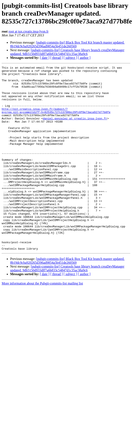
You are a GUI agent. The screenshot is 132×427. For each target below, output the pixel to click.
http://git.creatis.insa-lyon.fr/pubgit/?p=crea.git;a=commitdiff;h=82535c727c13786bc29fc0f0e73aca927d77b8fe (56, 119)
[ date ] (44, 57)
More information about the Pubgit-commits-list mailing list (42, 320)
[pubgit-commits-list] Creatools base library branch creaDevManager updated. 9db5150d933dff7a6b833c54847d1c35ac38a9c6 (67, 52)
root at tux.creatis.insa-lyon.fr (28, 31)
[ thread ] (56, 57)
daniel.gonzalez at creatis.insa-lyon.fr (75, 129)
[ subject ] (70, 57)
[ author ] (84, 57)
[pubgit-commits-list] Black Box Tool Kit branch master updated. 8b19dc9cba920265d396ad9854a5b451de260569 (67, 44)
